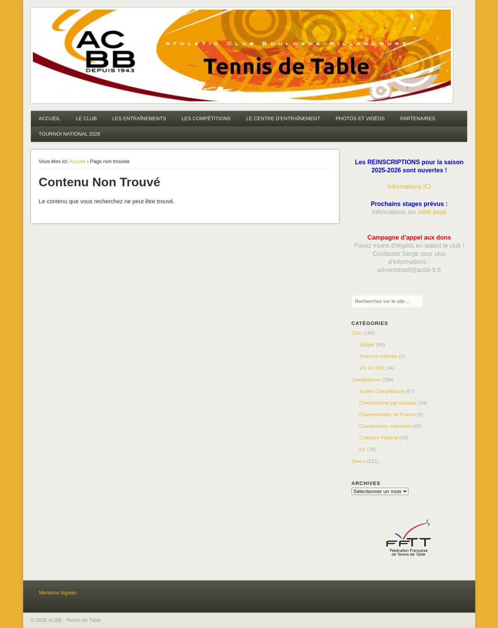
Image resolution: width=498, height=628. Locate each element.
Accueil (78, 161)
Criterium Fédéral (378, 438)
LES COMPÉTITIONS (206, 118)
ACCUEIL (49, 118)
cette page (432, 212)
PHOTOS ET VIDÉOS (360, 118)
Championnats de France (387, 414)
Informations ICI (409, 186)
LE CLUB (86, 118)
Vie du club (371, 368)
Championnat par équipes (388, 403)
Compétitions (366, 380)
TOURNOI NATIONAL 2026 (69, 134)
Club (357, 333)
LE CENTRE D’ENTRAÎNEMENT (283, 118)
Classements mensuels (385, 426)
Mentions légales (58, 593)
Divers (359, 461)
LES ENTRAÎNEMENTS (139, 118)
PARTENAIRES (417, 118)
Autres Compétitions (382, 391)
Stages (367, 344)
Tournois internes (378, 356)
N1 (362, 449)
